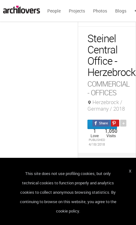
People (54, 11)
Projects (77, 11)
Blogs (120, 11)
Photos (100, 11)
